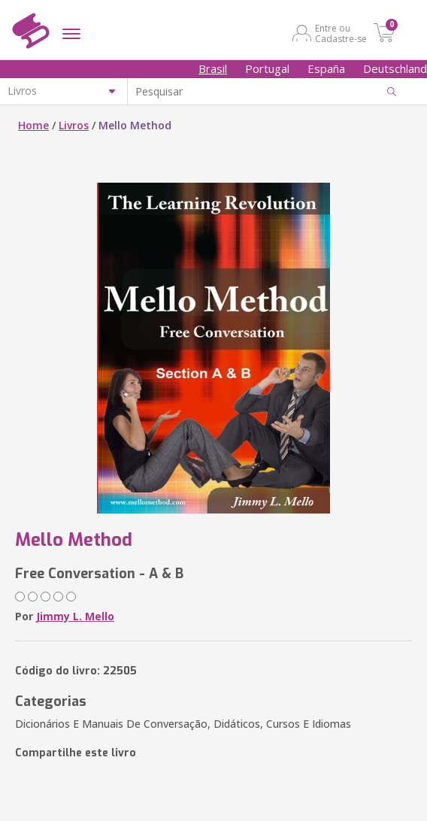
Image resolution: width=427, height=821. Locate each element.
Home (33, 125)
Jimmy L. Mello (75, 616)
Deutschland (395, 68)
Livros (74, 125)
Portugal (267, 68)
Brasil (212, 68)
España (326, 68)
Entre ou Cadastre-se (341, 33)
